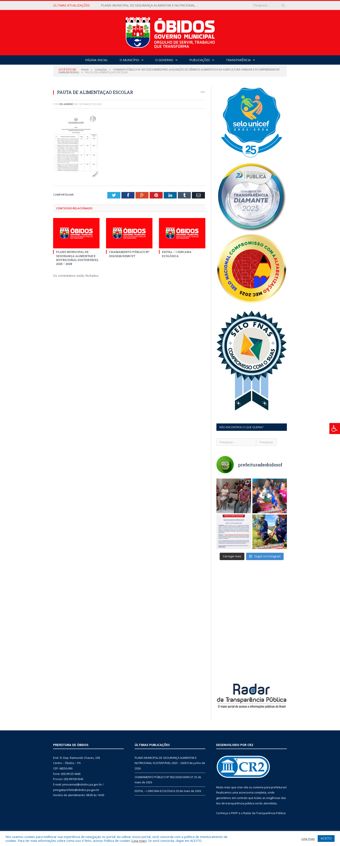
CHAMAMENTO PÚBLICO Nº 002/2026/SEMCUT (129, 254)
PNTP (234, 813)
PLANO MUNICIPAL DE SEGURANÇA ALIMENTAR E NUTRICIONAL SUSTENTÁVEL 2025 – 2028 (151, 5)
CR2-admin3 (66, 104)
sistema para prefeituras (269, 787)
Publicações (199, 60)
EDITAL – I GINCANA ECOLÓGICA (176, 254)
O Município (129, 60)
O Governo (164, 60)
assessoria (246, 792)
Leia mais (139, 841)
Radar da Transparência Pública (264, 813)
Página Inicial (96, 60)
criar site (242, 787)
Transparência (238, 60)
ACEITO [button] (326, 838)
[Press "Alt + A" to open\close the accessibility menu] (334, 428)
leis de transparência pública (235, 803)
